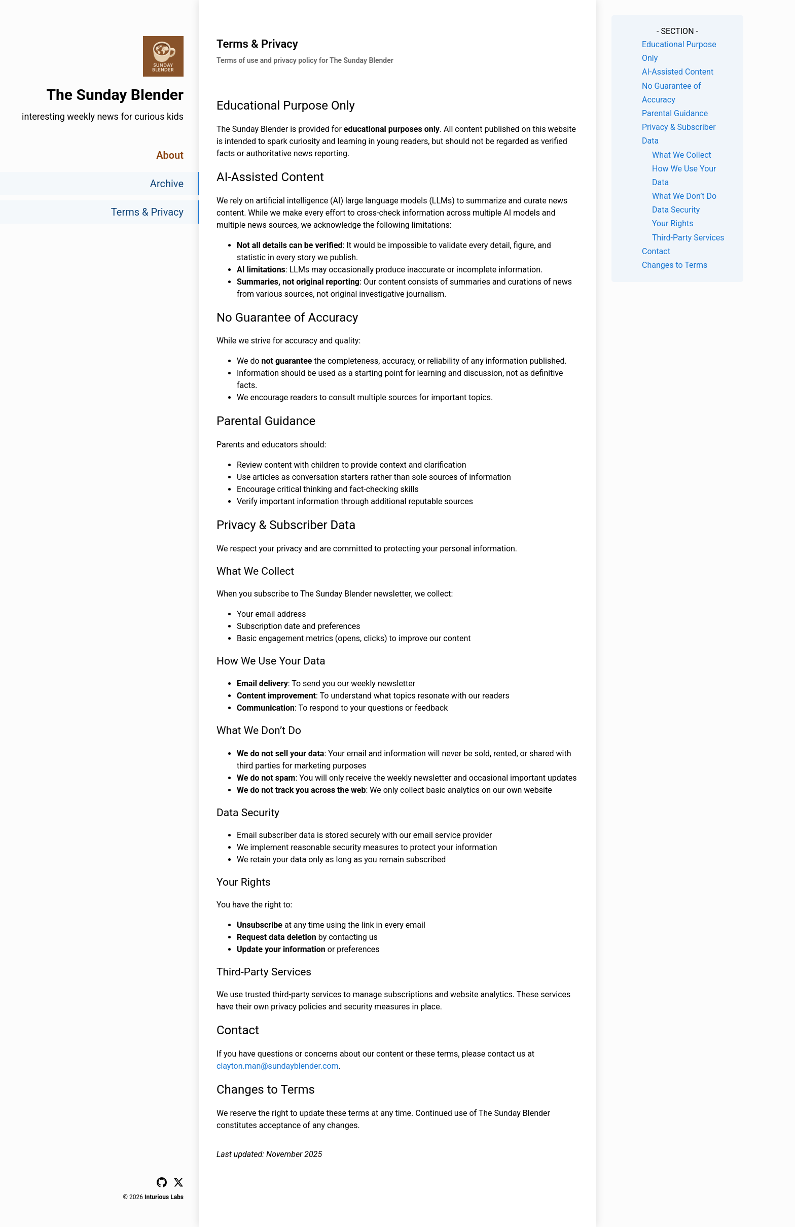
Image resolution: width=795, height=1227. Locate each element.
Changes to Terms (674, 265)
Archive (167, 184)
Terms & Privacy (147, 212)
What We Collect (681, 155)
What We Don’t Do (684, 196)
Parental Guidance (675, 113)
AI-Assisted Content (677, 72)
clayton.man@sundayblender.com (277, 1066)
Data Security (676, 210)
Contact (656, 251)
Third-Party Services (688, 237)
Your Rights (672, 223)
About (170, 155)
